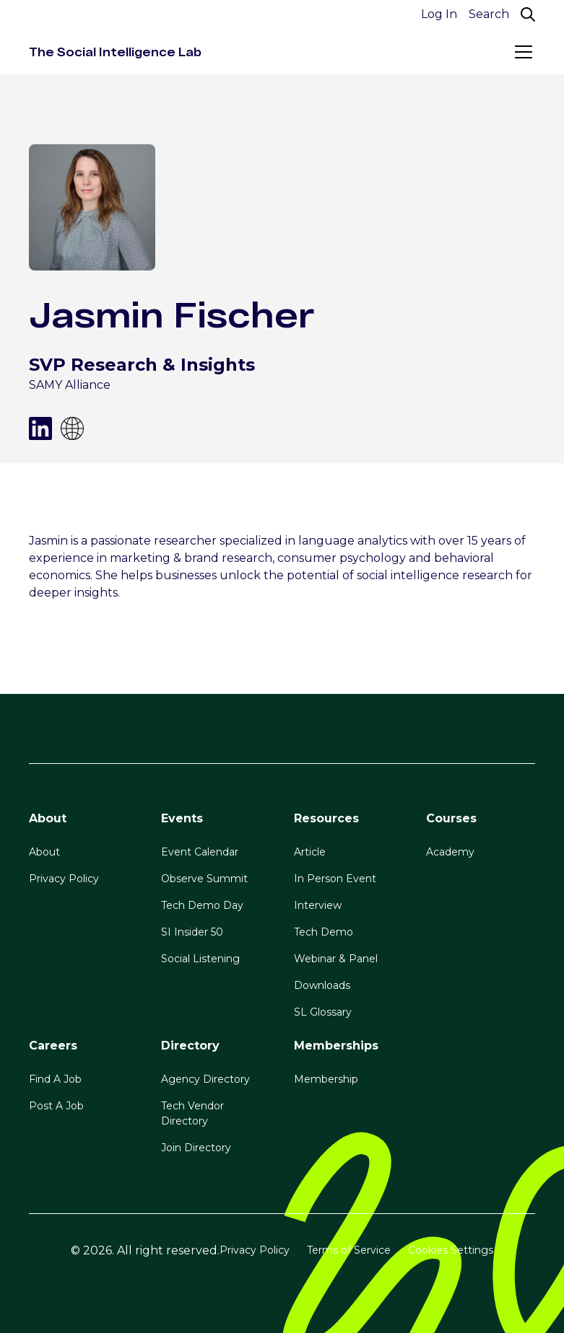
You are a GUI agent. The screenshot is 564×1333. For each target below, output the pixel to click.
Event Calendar (199, 851)
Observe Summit (204, 878)
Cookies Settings (450, 1250)
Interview (318, 905)
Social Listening (200, 958)
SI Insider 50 (192, 931)
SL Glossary (323, 1012)
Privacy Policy (64, 878)
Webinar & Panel (336, 958)
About (44, 851)
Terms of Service (349, 1250)
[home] (115, 52)
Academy (450, 851)
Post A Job (56, 1105)
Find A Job (55, 1079)
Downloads (322, 985)
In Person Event (335, 878)
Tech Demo (323, 931)
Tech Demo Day (202, 905)
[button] (520, 52)
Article (310, 851)
